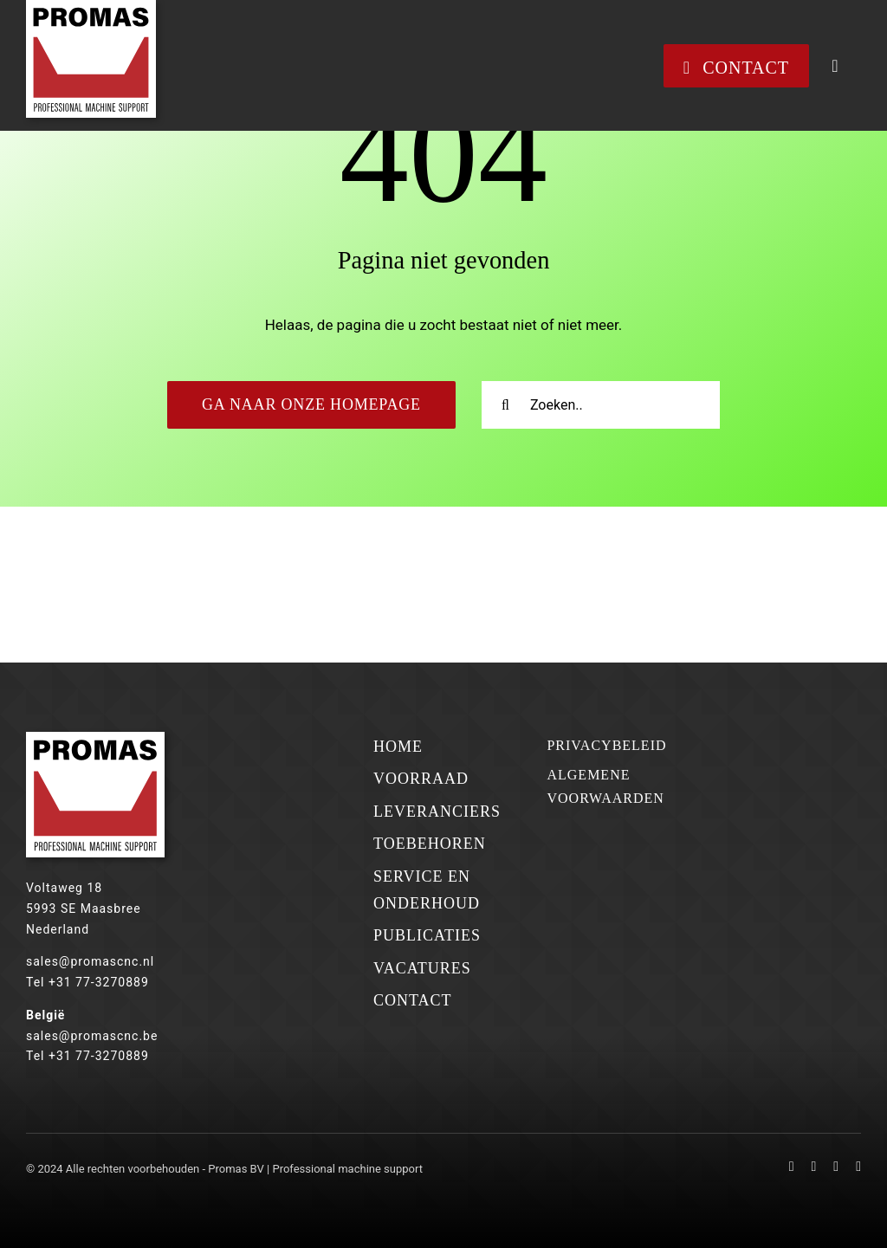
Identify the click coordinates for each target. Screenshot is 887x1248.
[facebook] (791, 1167)
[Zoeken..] (601, 405)
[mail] (835, 1167)
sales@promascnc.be (92, 1036)
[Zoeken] (505, 405)
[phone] (858, 1167)
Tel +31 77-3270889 (87, 982)
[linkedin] (814, 1167)
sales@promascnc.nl (90, 961)
